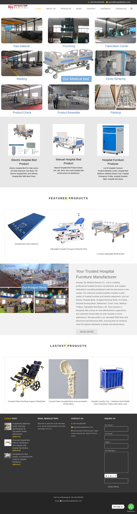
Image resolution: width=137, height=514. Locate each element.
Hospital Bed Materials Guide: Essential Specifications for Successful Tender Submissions (21, 429)
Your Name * (108, 425)
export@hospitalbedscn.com (119, 2)
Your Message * (109, 450)
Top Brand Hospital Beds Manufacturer (34, 50)
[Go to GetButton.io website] (131, 511)
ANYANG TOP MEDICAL (37, 44)
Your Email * (108, 434)
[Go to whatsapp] (131, 507)
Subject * (107, 442)
